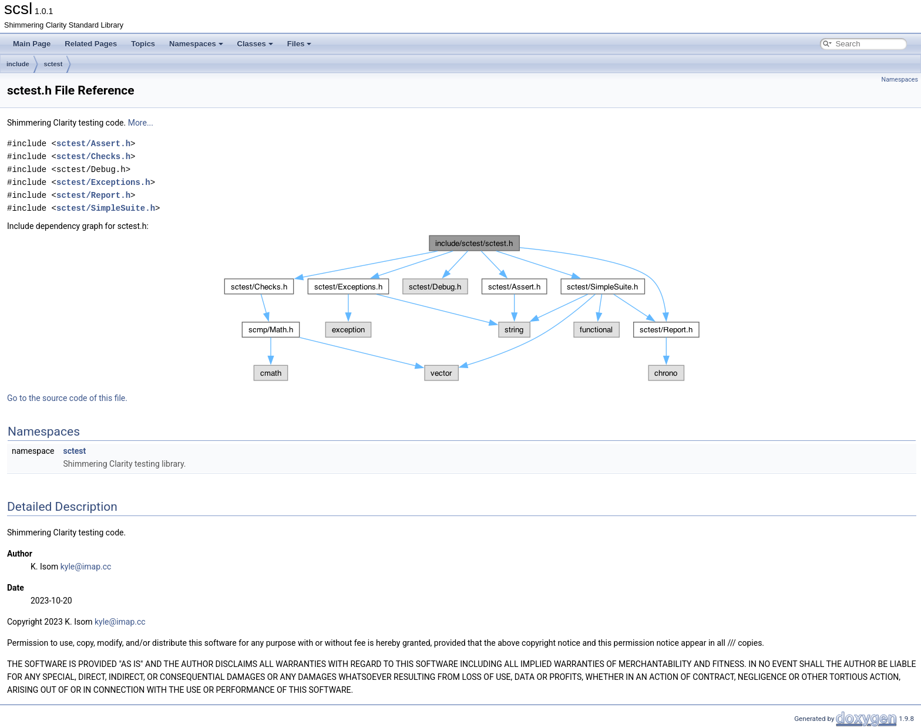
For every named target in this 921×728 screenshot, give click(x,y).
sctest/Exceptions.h (103, 182)
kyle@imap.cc (86, 566)
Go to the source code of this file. (67, 398)
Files (299, 43)
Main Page (32, 43)
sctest (53, 64)
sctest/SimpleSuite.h (105, 208)
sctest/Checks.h (93, 156)
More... (140, 122)
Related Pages (91, 43)
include (17, 64)
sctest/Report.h (93, 195)
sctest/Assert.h (93, 143)
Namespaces (196, 43)
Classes (255, 43)
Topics (143, 43)
